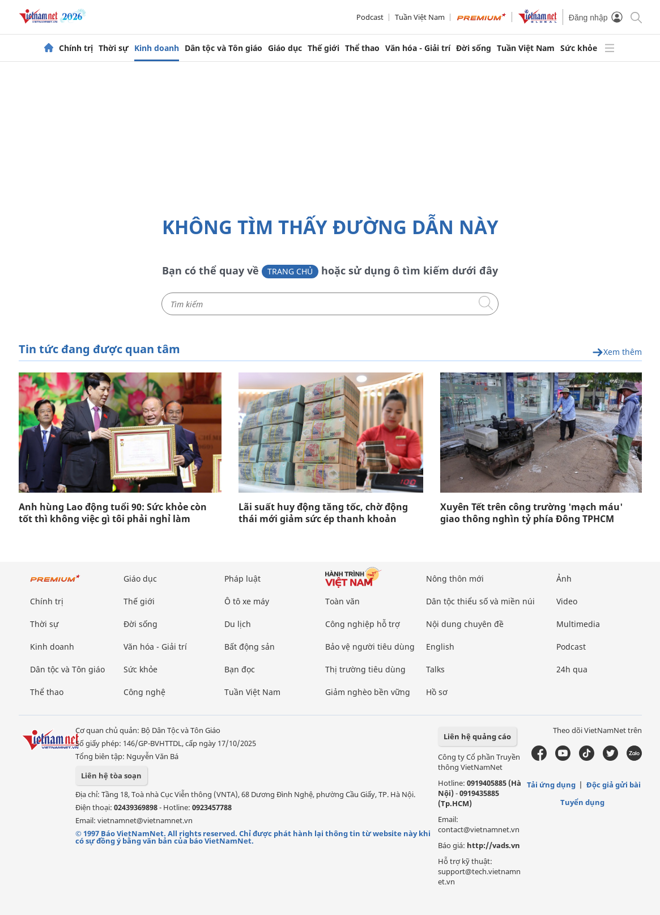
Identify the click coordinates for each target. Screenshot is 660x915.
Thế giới (323, 48)
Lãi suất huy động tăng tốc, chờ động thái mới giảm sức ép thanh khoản (323, 513)
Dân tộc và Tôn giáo (223, 48)
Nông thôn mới (455, 578)
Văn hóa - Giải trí (417, 48)
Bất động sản (249, 646)
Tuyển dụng (582, 802)
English (440, 646)
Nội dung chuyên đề (465, 624)
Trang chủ (290, 271)
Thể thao (362, 48)
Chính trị (76, 48)
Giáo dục (285, 48)
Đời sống (473, 48)
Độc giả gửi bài (613, 785)
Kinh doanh (156, 48)
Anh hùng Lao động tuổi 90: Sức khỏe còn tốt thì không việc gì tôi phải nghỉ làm (113, 513)
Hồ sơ (437, 692)
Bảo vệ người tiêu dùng (370, 646)
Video (566, 601)
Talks (435, 669)
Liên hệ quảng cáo (477, 736)
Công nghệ (144, 692)
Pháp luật (242, 578)
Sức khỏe (578, 48)
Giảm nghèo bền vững (367, 692)
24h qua (571, 669)
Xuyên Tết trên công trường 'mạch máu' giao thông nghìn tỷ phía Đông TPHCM (531, 513)
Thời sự (114, 48)
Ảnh (564, 578)
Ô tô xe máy (246, 601)
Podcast (370, 17)
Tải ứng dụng (551, 785)
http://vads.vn (493, 845)
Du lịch (237, 624)
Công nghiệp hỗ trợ (362, 624)
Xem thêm (617, 352)
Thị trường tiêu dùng (365, 669)
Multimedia (578, 624)
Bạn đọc (239, 669)
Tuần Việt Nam (420, 17)
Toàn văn (342, 601)
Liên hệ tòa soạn (111, 775)
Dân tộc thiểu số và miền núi (480, 601)
